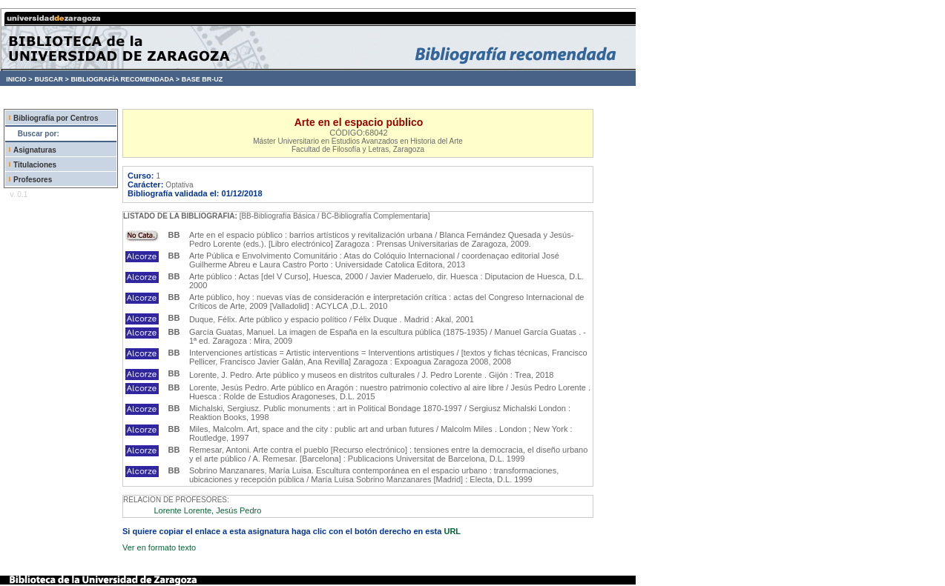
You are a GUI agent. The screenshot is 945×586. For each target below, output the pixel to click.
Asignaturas (34, 150)
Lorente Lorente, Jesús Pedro (207, 510)
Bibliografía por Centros (55, 118)
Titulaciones (34, 165)
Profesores (32, 180)
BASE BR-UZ (202, 79)
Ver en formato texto (159, 547)
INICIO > (19, 79)
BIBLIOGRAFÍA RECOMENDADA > (125, 79)
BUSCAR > (51, 79)
